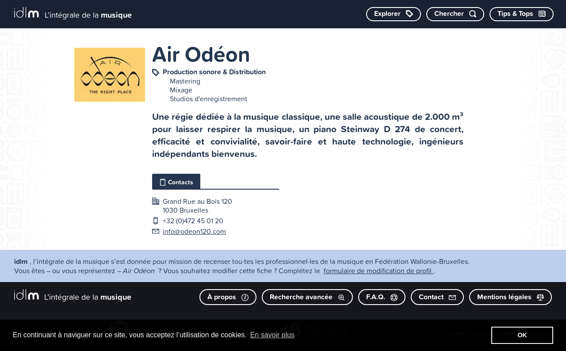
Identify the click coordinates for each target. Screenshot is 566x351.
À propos (228, 297)
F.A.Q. (382, 297)
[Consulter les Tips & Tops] (522, 14)
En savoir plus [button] (272, 335)
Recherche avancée (307, 297)
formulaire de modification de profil (378, 270)
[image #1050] (109, 75)
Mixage (181, 90)
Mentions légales (510, 297)
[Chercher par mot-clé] (455, 14)
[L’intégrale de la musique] (73, 13)
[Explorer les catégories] (393, 14)
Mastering (185, 81)
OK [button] (522, 335)
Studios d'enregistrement (208, 98)
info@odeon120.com (194, 231)
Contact (437, 297)
